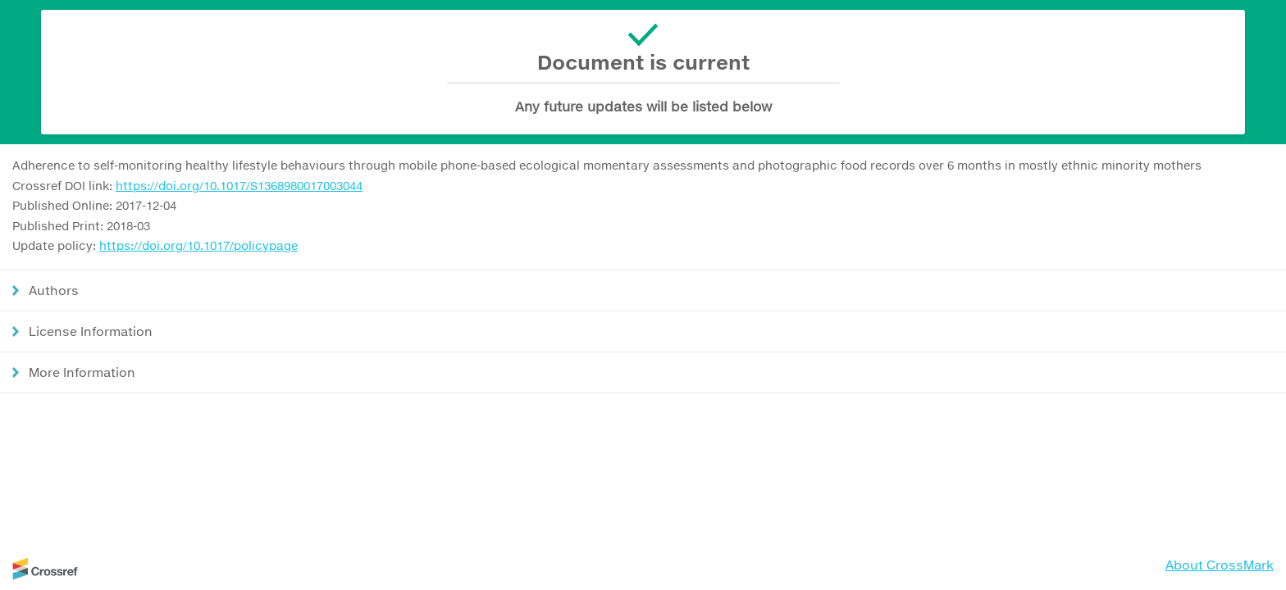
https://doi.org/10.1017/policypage (198, 245)
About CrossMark (1219, 564)
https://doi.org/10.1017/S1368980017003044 (239, 186)
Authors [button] (54, 290)
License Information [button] (91, 331)
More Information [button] (82, 372)
